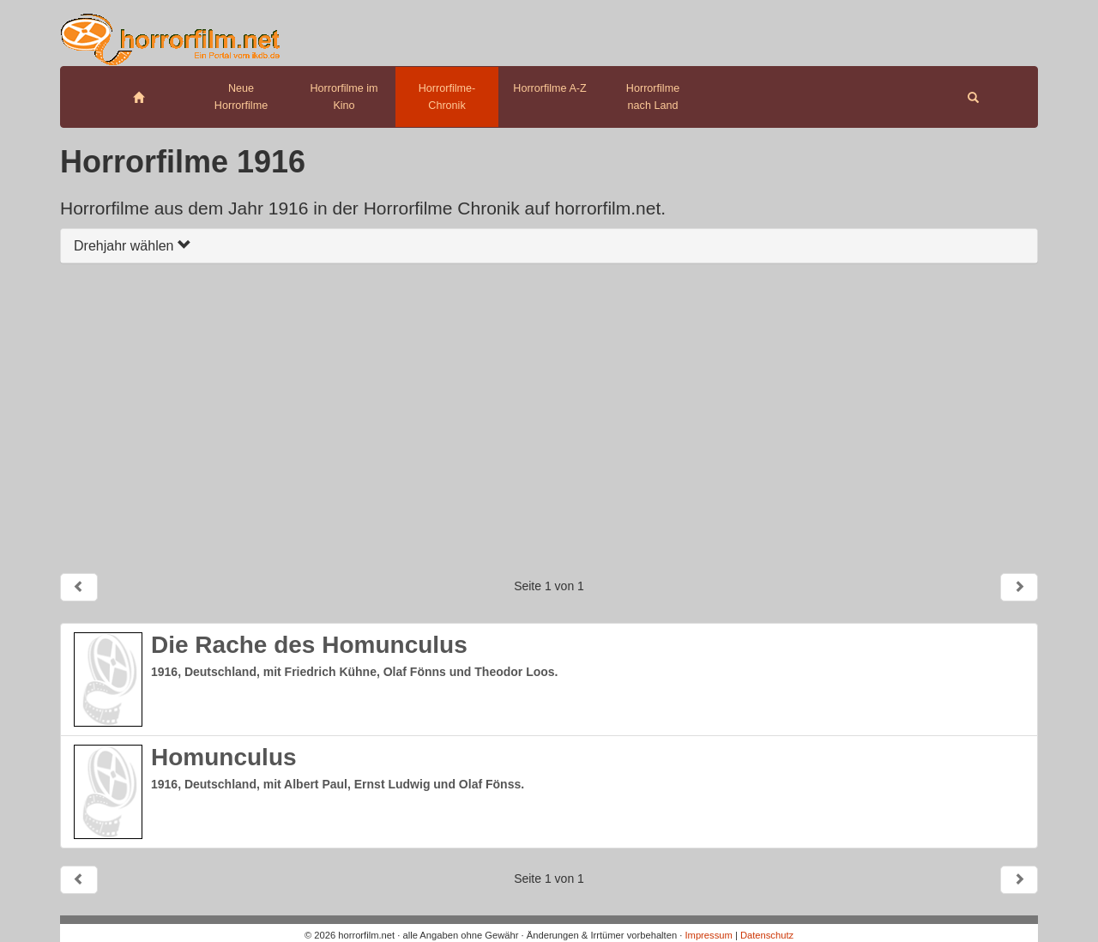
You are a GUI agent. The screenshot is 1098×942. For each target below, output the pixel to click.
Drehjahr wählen (132, 246)
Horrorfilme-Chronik (447, 97)
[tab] (549, 246)
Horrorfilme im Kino (343, 97)
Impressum (708, 935)
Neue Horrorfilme (241, 97)
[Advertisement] (549, 418)
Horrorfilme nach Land (652, 97)
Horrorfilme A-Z (549, 88)
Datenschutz (766, 935)
